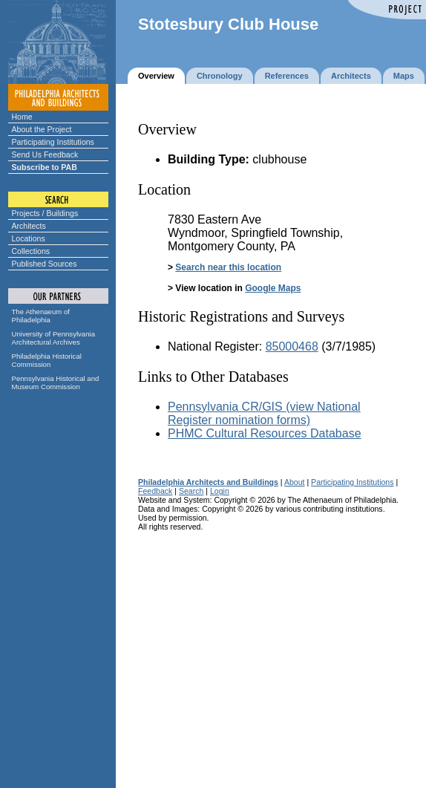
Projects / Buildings (45, 213)
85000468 (292, 346)
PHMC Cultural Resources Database (264, 433)
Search (191, 490)
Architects (29, 225)
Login (219, 490)
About (294, 482)
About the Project (42, 129)
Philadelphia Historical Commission (47, 360)
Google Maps (273, 288)
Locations (28, 238)
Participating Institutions (53, 141)
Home (22, 116)
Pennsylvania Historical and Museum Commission (55, 382)
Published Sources (44, 263)
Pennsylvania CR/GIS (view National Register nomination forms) (264, 413)
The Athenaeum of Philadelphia (41, 315)
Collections (31, 251)
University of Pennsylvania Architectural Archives (54, 338)
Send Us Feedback (45, 154)
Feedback (155, 490)
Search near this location (228, 267)
